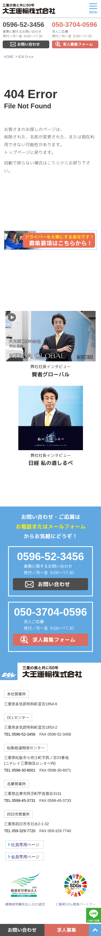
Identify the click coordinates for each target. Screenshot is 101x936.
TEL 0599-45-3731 (19, 800)
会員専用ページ (25, 856)
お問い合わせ (28, 44)
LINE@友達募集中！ (50, 270)
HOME (9, 56)
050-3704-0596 (74, 24)
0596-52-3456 (23, 24)
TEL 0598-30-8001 (19, 770)
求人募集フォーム (78, 44)
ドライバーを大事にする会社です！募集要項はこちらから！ (50, 240)
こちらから (58, 163)
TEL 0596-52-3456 (19, 734)
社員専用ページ (25, 844)
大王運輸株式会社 (29, 8)
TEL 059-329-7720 (19, 831)
